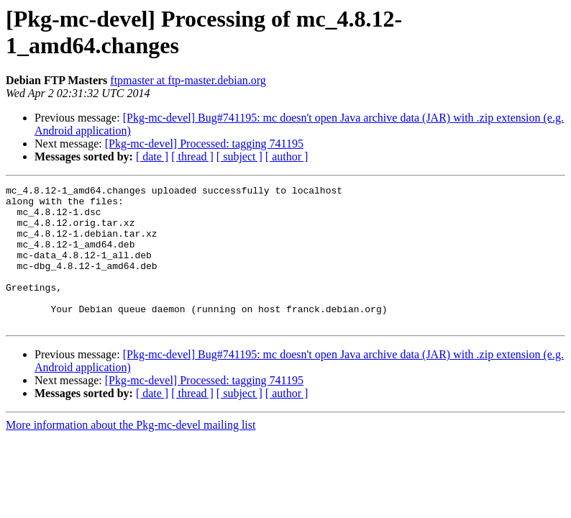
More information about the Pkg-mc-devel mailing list (130, 453)
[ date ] (152, 156)
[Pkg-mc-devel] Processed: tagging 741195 (204, 143)
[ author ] (287, 156)
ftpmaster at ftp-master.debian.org (188, 80)
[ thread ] (192, 156)
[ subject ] (239, 156)
